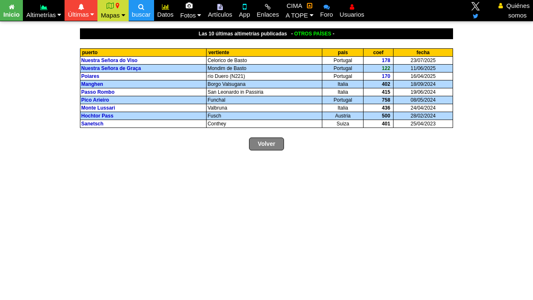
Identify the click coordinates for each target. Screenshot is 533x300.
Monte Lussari (99, 108)
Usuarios (352, 9)
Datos (165, 9)
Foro (326, 9)
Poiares (91, 76)
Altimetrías (43, 9)
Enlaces (268, 9)
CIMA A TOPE (300, 10)
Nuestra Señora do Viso (110, 60)
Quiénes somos (514, 10)
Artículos (220, 9)
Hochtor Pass (98, 116)
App (244, 9)
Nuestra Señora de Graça (111, 68)
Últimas (81, 9)
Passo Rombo (98, 92)
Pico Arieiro (95, 100)
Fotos (191, 10)
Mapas (113, 10)
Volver (266, 143)
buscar (141, 9)
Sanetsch (93, 124)
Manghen (93, 84)
